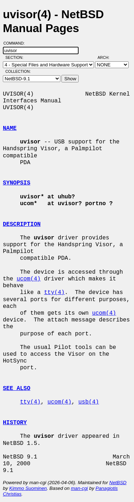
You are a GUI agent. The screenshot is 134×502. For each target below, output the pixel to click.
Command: (16, 43)
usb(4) (88, 402)
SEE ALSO (16, 388)
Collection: (18, 71)
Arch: (107, 57)
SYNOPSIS (16, 183)
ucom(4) (28, 279)
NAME (9, 128)
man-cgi (79, 488)
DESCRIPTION (22, 224)
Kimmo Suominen (28, 488)
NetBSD (117, 482)
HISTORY (15, 423)
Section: (15, 57)
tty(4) (54, 292)
